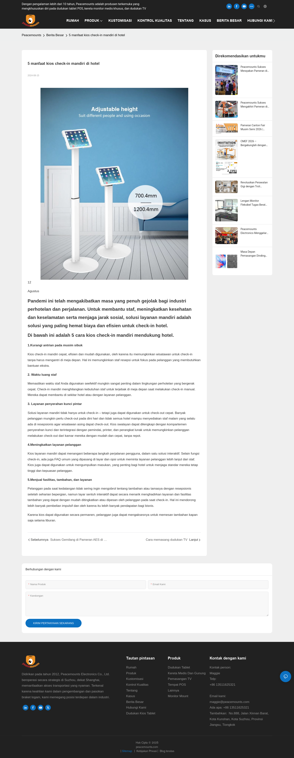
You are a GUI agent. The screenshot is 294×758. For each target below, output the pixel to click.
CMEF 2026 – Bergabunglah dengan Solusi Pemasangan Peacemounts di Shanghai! (253, 143)
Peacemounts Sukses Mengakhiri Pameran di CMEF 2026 (254, 105)
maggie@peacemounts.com (229, 702)
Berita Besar (55, 35)
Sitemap (127, 751)
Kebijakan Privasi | (147, 751)
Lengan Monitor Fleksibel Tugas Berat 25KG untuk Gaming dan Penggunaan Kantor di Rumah (255, 203)
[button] (274, 20)
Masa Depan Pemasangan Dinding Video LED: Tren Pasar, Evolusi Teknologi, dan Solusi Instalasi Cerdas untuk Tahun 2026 (254, 254)
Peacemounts (31, 35)
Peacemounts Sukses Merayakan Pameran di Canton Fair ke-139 (254, 69)
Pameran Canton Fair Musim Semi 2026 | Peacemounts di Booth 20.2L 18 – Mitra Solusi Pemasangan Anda (254, 127)
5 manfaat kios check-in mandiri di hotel (97, 35)
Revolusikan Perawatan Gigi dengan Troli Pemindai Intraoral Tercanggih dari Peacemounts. (254, 184)
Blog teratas (166, 751)
